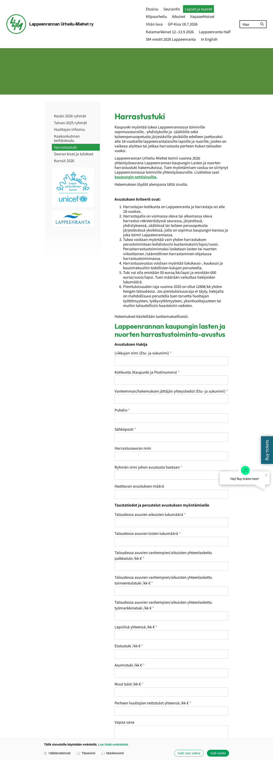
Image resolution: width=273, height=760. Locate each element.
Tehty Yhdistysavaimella (214, 726)
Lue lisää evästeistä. (113, 744)
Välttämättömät (57, 753)
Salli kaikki (217, 753)
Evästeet (172, 727)
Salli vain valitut (189, 753)
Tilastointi (86, 753)
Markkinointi (113, 753)
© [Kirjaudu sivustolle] (47, 727)
